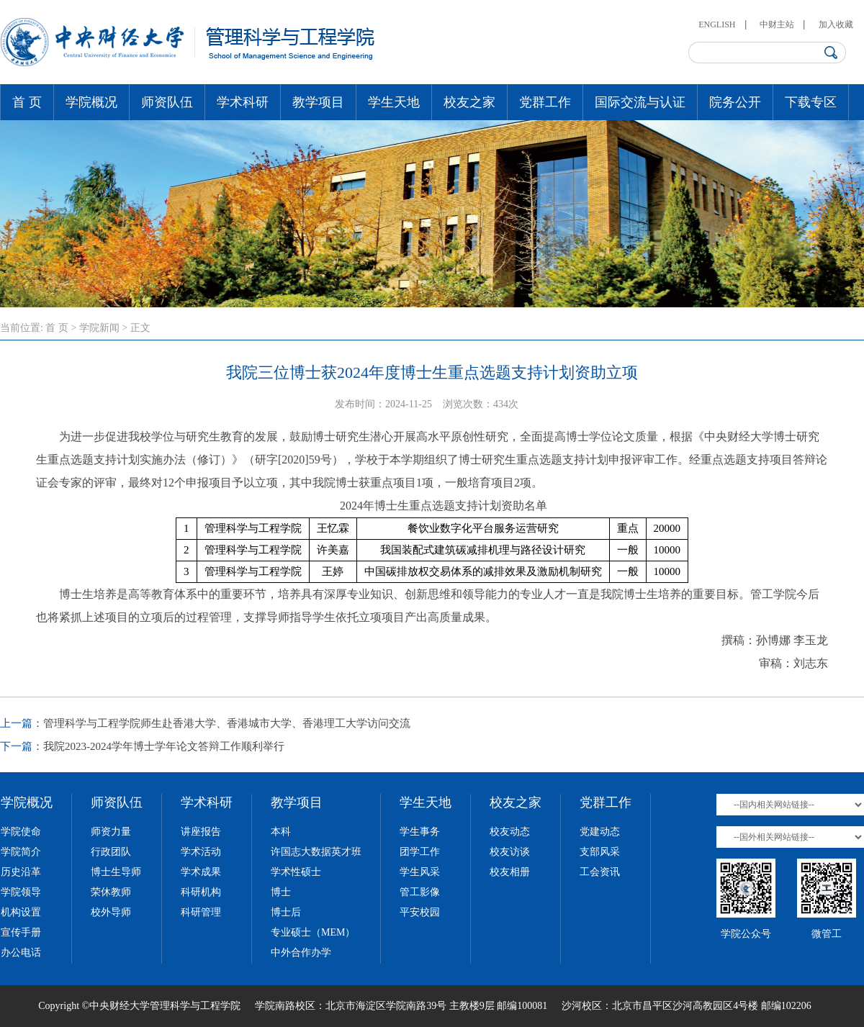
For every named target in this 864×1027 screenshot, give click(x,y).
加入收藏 (836, 24)
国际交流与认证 (640, 102)
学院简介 (21, 851)
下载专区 (811, 102)
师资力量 (111, 831)
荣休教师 (111, 892)
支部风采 (600, 851)
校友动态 (510, 831)
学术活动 (201, 851)
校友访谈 (510, 851)
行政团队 (111, 851)
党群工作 (545, 102)
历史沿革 (21, 872)
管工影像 (420, 892)
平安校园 (420, 912)
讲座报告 (201, 831)
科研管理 (201, 912)
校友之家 (469, 102)
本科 (281, 831)
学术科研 (243, 102)
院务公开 (735, 102)
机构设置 (21, 912)
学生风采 (420, 872)
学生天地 (394, 102)
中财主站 (777, 24)
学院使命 (21, 831)
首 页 (27, 102)
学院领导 (21, 892)
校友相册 (510, 872)
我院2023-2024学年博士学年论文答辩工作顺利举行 (163, 746)
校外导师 (111, 912)
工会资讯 (600, 872)
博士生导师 (116, 872)
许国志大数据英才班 (316, 851)
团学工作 (420, 851)
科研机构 (201, 892)
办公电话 (21, 952)
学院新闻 (99, 327)
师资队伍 (167, 102)
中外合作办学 (301, 952)
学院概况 (91, 102)
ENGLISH (716, 24)
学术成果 (201, 872)
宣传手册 (21, 932)
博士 (281, 892)
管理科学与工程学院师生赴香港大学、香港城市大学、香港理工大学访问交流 (226, 723)
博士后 (286, 912)
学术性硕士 (296, 872)
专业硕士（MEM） (313, 932)
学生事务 (420, 831)
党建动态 (600, 831)
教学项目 (318, 102)
